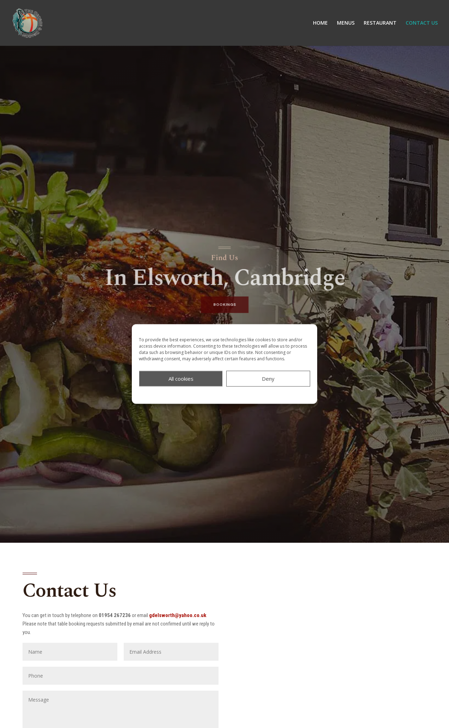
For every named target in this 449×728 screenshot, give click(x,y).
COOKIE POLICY (205, 394)
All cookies (180, 378)
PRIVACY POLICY (240, 394)
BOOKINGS (224, 300)
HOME (320, 23)
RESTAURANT (380, 23)
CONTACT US (422, 23)
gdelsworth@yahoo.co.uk (177, 615)
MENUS (346, 23)
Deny (268, 378)
